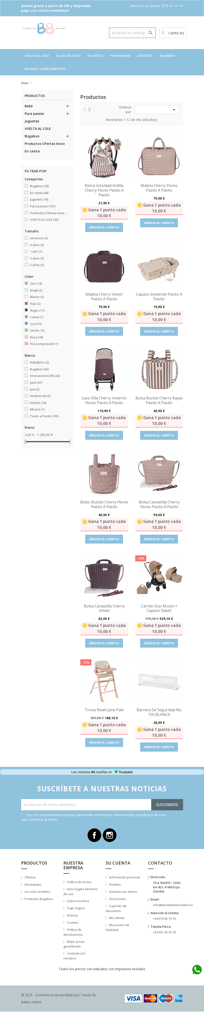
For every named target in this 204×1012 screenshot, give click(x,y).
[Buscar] (132, 32)
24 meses (39, 238)
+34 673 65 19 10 (164, 919)
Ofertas (30, 878)
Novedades (32, 885)
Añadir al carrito (104, 227)
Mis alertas (116, 918)
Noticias (72, 916)
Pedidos (114, 885)
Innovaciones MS (45, 376)
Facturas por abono (122, 892)
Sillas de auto (68, 56)
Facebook (94, 836)
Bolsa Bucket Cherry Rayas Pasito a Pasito (159, 400)
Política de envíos (79, 882)
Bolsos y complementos (45, 69)
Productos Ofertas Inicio (45, 143)
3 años (37, 258)
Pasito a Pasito (44, 416)
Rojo (35, 303)
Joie (34, 389)
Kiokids (38, 403)
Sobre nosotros (77, 901)
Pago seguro (75, 909)
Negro (37, 310)
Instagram (110, 836)
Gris (36, 283)
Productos (35, 96)
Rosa (36, 337)
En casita (95, 56)
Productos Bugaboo (38, 899)
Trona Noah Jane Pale (104, 709)
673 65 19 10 (172, 6)
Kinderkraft (40, 396)
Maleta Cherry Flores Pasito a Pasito (159, 188)
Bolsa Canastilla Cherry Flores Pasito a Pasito (159, 504)
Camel (36, 317)
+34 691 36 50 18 (164, 933)
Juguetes (145, 56)
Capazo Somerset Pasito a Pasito (159, 296)
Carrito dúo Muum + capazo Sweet (159, 608)
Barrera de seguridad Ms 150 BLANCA (159, 712)
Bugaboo (167, 56)
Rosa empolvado (44, 344)
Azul (36, 324)
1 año (36, 251)
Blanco (37, 297)
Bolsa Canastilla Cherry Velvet (104, 608)
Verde (37, 330)
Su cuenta (118, 863)
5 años (37, 265)
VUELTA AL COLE (37, 56)
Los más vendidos (37, 892)
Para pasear (120, 56)
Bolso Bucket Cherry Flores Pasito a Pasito (104, 504)
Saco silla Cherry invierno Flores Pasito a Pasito (104, 400)
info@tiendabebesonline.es (173, 906)
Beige (36, 290)
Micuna (37, 409)
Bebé (29, 106)
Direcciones (117, 899)
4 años (37, 245)
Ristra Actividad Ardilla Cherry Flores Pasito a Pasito (104, 190)
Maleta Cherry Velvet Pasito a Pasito (104, 296)
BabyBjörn (39, 362)
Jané (36, 382)
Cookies (72, 923)
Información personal (124, 878)
